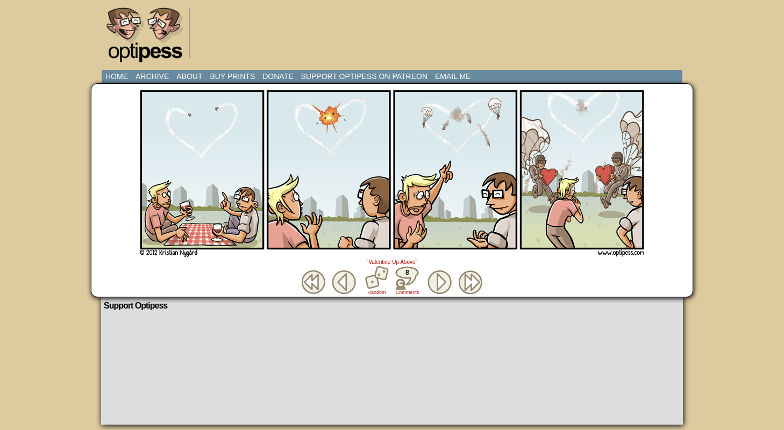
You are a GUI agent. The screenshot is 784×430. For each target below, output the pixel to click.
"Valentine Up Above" (392, 262)
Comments (407, 280)
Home (116, 76)
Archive (152, 76)
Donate (277, 76)
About (189, 76)
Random (377, 292)
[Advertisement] (394, 29)
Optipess (150, 37)
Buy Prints (232, 76)
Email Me (453, 76)
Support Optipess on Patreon (364, 76)
